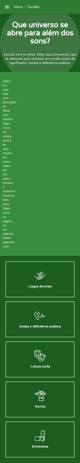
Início (18, 7)
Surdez (33, 7)
